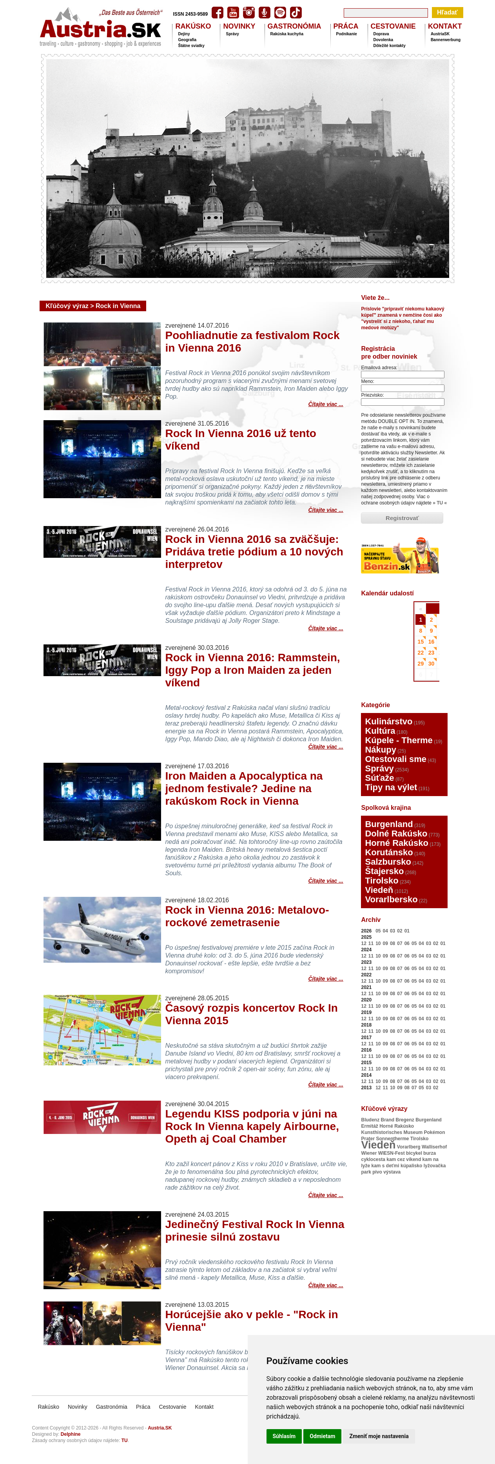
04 (385, 931)
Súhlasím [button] (284, 1436)
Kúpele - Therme (398, 740)
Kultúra (380, 731)
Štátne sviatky (191, 46)
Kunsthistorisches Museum (391, 1132)
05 (378, 931)
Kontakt (204, 1407)
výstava (392, 1172)
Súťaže (379, 778)
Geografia (187, 40)
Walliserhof (434, 1147)
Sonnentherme (392, 1138)
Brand (387, 1120)
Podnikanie (346, 34)
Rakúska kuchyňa (287, 34)
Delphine (71, 1434)
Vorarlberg (409, 1147)
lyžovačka (435, 1165)
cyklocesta (373, 1159)
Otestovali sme (395, 759)
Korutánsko (389, 852)
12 (363, 943)
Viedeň (379, 890)
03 (392, 931)
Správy (232, 34)
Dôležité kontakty (390, 46)
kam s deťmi (385, 1165)
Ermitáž (369, 1126)
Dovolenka (383, 40)
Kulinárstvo (388, 721)
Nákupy (380, 750)
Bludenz (370, 1120)
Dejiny (184, 34)
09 (385, 943)
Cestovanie (172, 1407)
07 (399, 943)
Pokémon (434, 1132)
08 (392, 943)
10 (378, 943)
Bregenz (405, 1120)
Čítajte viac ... (325, 403)
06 (407, 943)
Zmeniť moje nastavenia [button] (378, 1436)
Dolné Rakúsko (396, 833)
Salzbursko (388, 862)
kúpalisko (411, 1165)
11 (371, 943)
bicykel (414, 1153)
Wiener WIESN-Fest (382, 1153)
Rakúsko (48, 1407)
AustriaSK (440, 34)
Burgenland (389, 824)
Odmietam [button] (322, 1436)
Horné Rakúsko (396, 843)
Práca (143, 1407)
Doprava (381, 34)
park (366, 1172)
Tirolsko (381, 880)
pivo (377, 1172)
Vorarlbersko (391, 899)
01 (407, 931)
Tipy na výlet (391, 787)
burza (429, 1153)
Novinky (77, 1407)
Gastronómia (111, 1407)
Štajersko (384, 871)
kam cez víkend (403, 1159)
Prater (368, 1138)
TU (440, 503)
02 (399, 931)
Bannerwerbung (446, 40)
